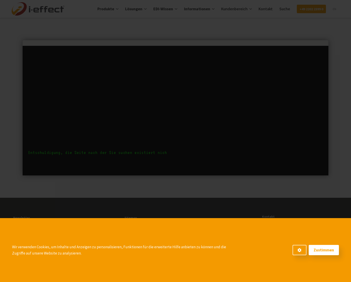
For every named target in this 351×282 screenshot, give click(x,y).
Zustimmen (324, 250)
